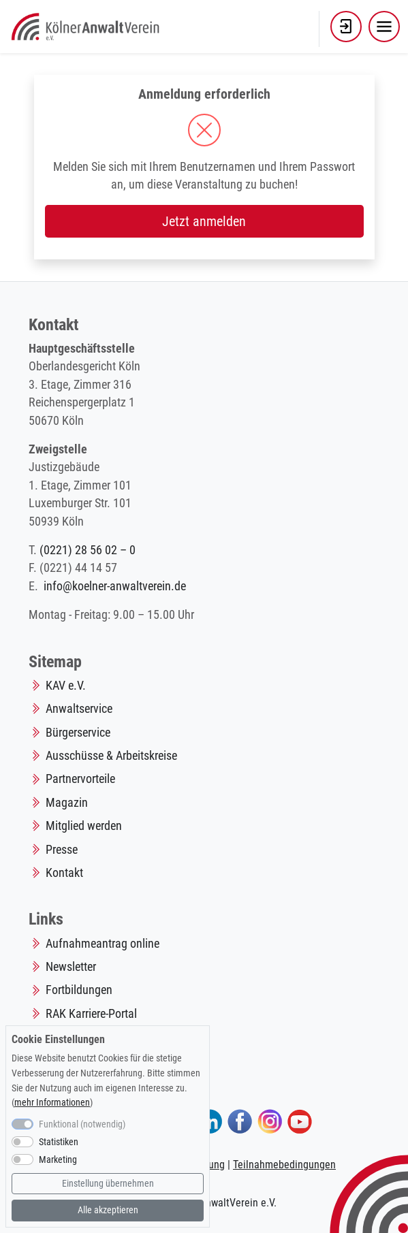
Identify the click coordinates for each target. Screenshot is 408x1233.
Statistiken (58, 1142)
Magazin (67, 803)
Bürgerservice (78, 732)
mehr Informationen (52, 1102)
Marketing (58, 1160)
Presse (62, 849)
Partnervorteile (80, 779)
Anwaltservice (79, 709)
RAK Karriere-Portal (91, 1014)
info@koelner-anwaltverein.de (115, 586)
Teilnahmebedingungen (284, 1164)
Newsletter (71, 967)
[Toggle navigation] (384, 26)
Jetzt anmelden (204, 221)
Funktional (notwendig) (82, 1124)
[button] (346, 26)
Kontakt (64, 873)
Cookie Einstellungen (58, 1039)
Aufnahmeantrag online (102, 943)
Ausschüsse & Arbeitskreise (111, 756)
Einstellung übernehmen (108, 1183)
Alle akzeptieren (108, 1210)
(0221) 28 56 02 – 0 (88, 550)
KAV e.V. (66, 685)
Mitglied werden (84, 826)
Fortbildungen (79, 990)
